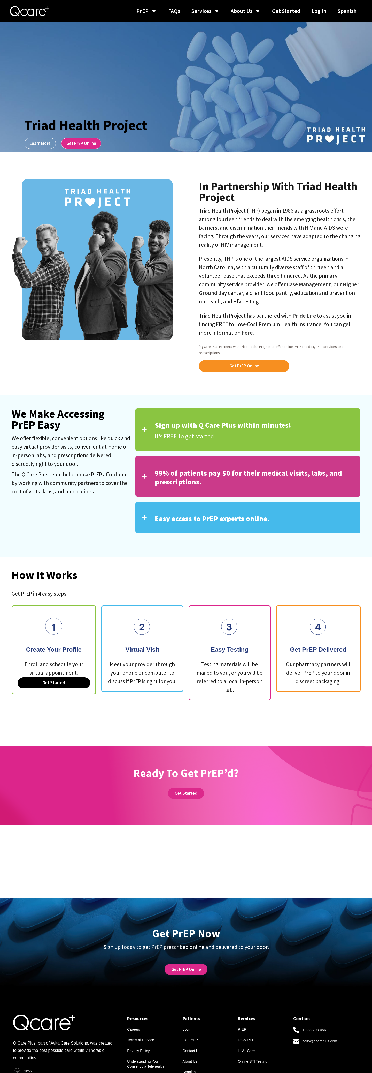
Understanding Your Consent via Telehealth (145, 1053)
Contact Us (191, 1040)
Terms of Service (140, 1028)
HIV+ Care (246, 1040)
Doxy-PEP (246, 1028)
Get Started (286, 10)
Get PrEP (190, 1028)
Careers (133, 1017)
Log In (319, 10)
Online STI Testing (252, 1051)
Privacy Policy (138, 1040)
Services (205, 11)
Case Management (309, 284)
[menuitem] (347, 11)
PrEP (146, 11)
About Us (246, 11)
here (247, 332)
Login (187, 1017)
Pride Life (304, 315)
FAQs (174, 10)
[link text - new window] (186, 955)
